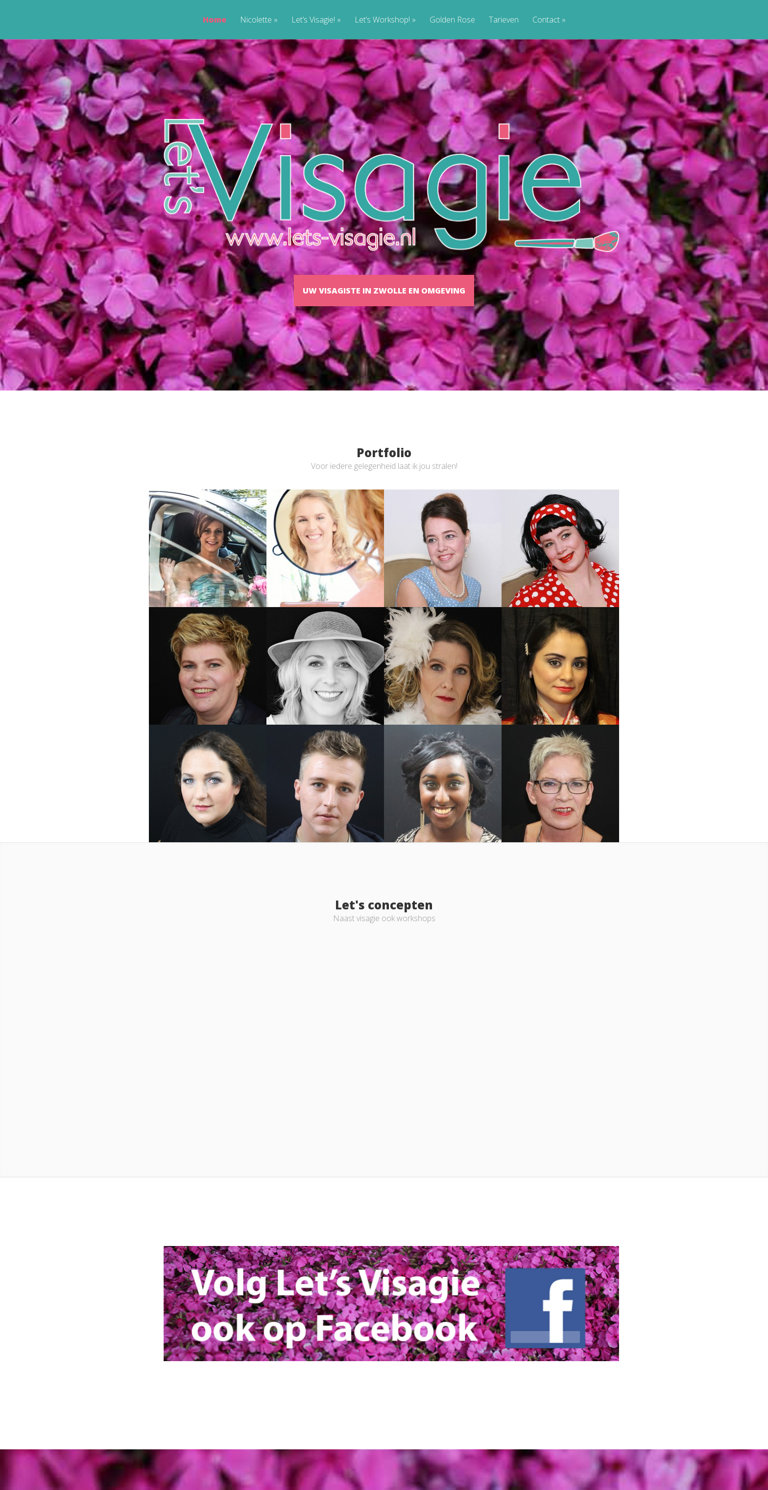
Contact (549, 20)
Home (214, 20)
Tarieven (504, 20)
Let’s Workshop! (385, 20)
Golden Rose (452, 20)
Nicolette (259, 20)
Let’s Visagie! (316, 20)
